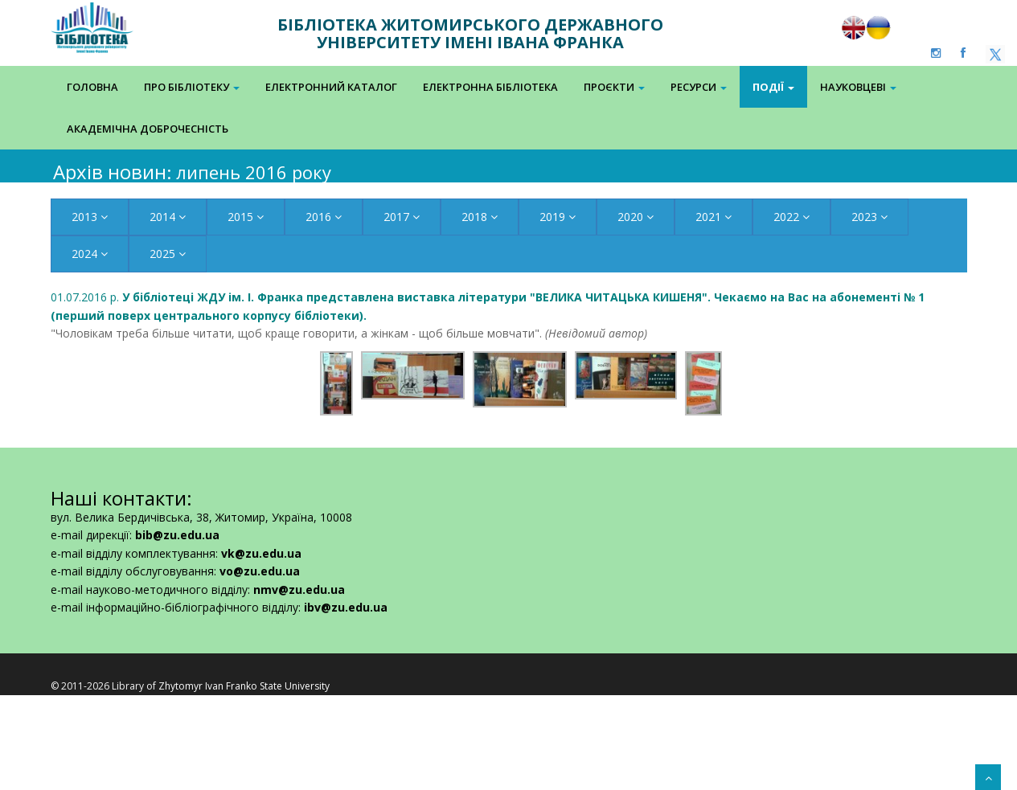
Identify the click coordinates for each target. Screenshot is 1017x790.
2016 (324, 216)
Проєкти (614, 87)
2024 (90, 253)
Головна (92, 87)
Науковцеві (858, 87)
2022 (791, 216)
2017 (401, 216)
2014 (168, 216)
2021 (713, 216)
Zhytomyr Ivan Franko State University (244, 686)
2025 (168, 253)
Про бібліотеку (192, 87)
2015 (246, 216)
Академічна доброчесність (147, 128)
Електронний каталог (331, 87)
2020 (635, 216)
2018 (479, 216)
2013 (90, 216)
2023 (869, 216)
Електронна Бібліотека (490, 87)
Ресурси (698, 87)
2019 (557, 216)
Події (773, 87)
